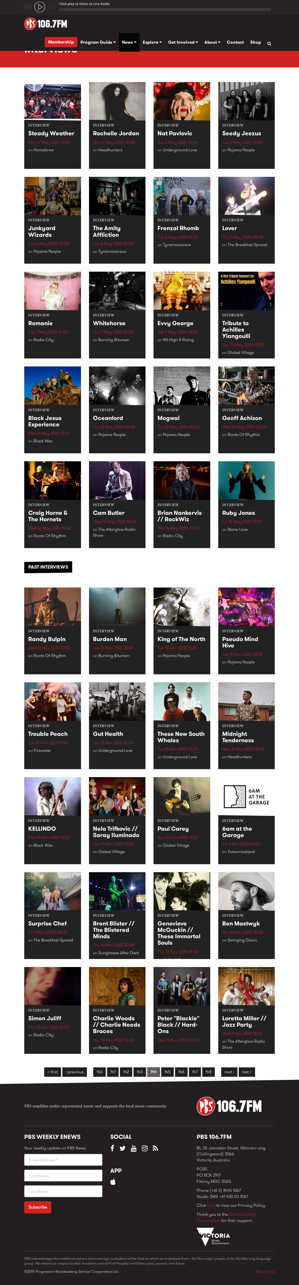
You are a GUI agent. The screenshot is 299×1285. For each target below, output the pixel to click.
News (129, 42)
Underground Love (180, 150)
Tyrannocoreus (112, 251)
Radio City (44, 340)
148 (208, 1072)
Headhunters (110, 150)
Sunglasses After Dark (118, 953)
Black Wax (43, 441)
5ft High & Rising (178, 340)
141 (112, 1072)
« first (52, 1072)
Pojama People (241, 150)
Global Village (241, 353)
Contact (235, 42)
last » (247, 1072)
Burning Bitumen (113, 340)
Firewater (42, 750)
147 (195, 1072)
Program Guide (98, 42)
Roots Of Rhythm (244, 434)
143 (140, 1072)
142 (126, 1072)
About (212, 42)
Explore (152, 42)
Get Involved (183, 42)
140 (99, 1072)
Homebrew (44, 150)
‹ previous (75, 1072)
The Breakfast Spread (247, 245)
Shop (255, 42)
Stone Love (238, 529)
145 (167, 1072)
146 (181, 1072)
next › (229, 1072)
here (211, 1205)
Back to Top (265, 1271)
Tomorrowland (241, 852)
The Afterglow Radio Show (114, 532)
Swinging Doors (242, 940)
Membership (61, 42)
